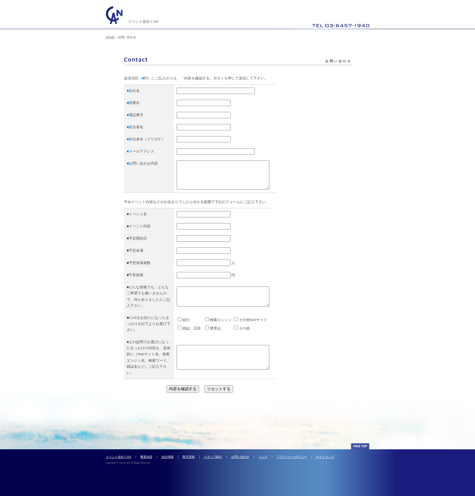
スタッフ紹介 (213, 462)
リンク (262, 462)
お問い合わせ (240, 462)
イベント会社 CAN (118, 462)
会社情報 (167, 462)
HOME (110, 37)
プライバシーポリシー (292, 462)
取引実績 (189, 462)
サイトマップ (325, 462)
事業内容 (146, 462)
